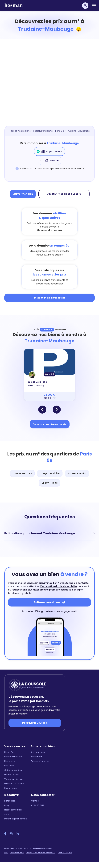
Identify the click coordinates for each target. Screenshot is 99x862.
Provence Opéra (77, 473)
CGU (6, 853)
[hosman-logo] (13, 6)
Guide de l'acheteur (40, 761)
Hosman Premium (13, 756)
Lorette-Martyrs (22, 473)
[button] (42, 410)
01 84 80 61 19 (37, 805)
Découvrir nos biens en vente (49, 424)
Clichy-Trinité (49, 482)
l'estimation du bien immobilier (58, 586)
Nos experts (9, 761)
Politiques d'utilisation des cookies (40, 853)
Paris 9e (59, 130)
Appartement (49, 151)
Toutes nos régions (20, 130)
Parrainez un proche (14, 783)
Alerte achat (36, 756)
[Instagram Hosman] (11, 833)
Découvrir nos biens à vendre (64, 194)
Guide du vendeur (13, 770)
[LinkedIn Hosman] (17, 833)
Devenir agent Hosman (15, 818)
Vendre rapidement (13, 779)
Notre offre (9, 752)
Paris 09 (49, 374)
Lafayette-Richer (50, 473)
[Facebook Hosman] (5, 833)
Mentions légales (65, 853)
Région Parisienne (43, 130)
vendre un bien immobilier (42, 583)
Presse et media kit (13, 809)
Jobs (6, 814)
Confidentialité (17, 853)
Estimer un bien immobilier (49, 297)
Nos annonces (38, 752)
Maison (50, 160)
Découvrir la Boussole (35, 722)
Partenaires (9, 800)
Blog (6, 805)
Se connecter (10, 788)
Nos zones (9, 765)
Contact (35, 800)
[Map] (49, 87)
